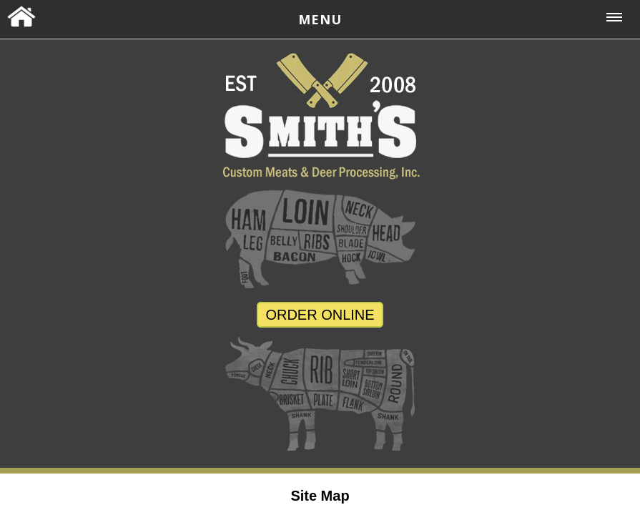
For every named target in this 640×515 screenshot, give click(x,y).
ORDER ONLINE (319, 315)
